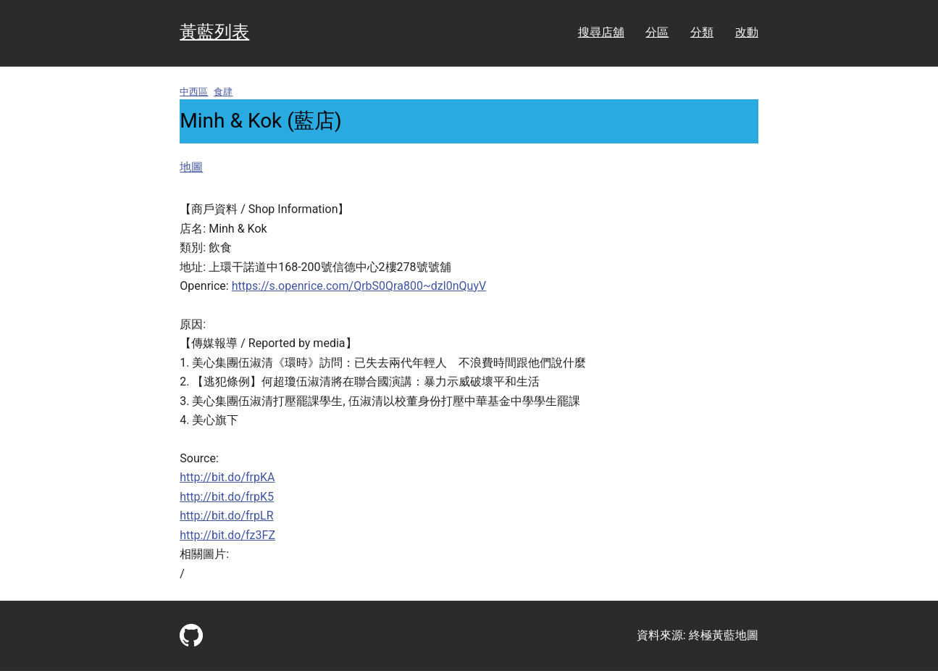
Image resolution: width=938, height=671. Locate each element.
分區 (657, 32)
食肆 (223, 91)
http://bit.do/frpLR (226, 515)
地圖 (191, 167)
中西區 (194, 91)
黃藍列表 (214, 32)
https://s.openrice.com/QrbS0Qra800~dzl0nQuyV (359, 286)
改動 (746, 32)
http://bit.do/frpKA (227, 477)
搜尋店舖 (601, 32)
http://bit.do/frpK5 (227, 497)
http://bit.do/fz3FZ (227, 535)
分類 (701, 32)
